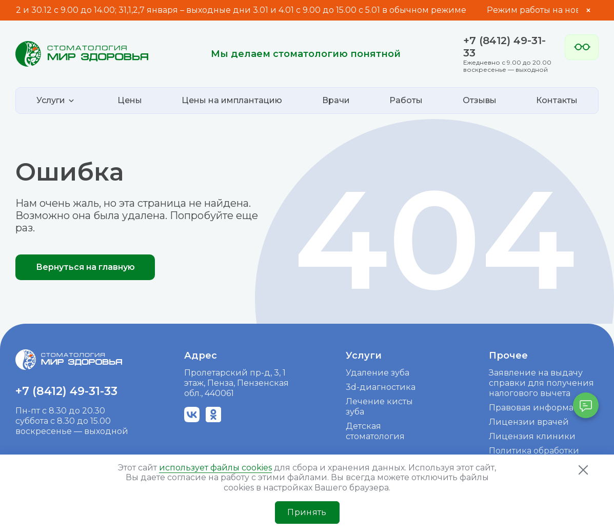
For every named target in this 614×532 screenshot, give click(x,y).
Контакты (557, 100)
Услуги (364, 355)
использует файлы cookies (215, 467)
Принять (306, 512)
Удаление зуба (377, 373)
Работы (406, 100)
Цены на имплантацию (232, 100)
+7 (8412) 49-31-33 (66, 391)
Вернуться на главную (85, 267)
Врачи (336, 100)
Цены (129, 100)
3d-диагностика (380, 387)
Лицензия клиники (532, 436)
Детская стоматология (375, 431)
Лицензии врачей (529, 422)
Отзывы (480, 100)
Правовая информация (540, 407)
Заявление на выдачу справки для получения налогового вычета (541, 383)
